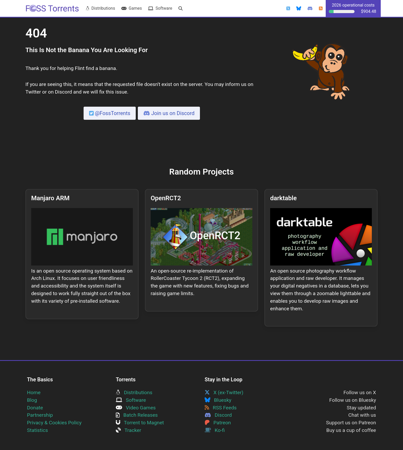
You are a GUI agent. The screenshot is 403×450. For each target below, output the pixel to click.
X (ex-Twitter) (224, 392)
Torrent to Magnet (140, 423)
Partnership (40, 415)
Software (160, 8)
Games (131, 8)
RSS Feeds (221, 408)
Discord (218, 415)
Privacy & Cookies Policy (54, 423)
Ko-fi (215, 430)
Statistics (37, 430)
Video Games (136, 408)
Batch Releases (137, 415)
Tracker (128, 430)
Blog (32, 400)
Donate (35, 408)
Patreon (218, 423)
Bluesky (218, 400)
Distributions (100, 8)
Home (34, 392)
